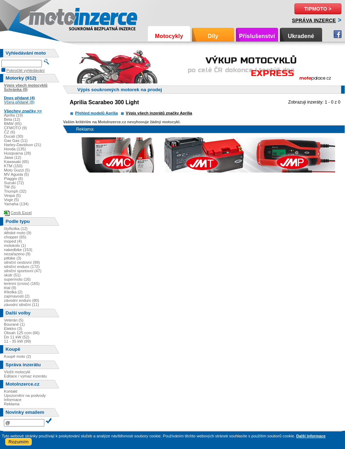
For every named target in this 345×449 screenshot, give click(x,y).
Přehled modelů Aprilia (96, 113)
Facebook (337, 34)
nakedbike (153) (18, 250)
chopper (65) (15, 237)
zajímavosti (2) (17, 296)
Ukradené (301, 36)
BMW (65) (12, 123)
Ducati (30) (13, 136)
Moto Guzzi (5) (17, 170)
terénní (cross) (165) (21, 283)
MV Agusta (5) (16, 174)
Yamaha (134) (16, 204)
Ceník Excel (21, 213)
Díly (213, 36)
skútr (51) (12, 275)
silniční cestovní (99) (22, 262)
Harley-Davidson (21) (22, 145)
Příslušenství (257, 36)
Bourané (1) (14, 324)
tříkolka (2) (13, 292)
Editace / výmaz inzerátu (25, 376)
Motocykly (169, 36)
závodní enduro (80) (21, 300)
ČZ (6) (9, 132)
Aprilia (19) (13, 115)
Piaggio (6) (13, 178)
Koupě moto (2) (17, 356)
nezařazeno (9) (17, 254)
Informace (12, 400)
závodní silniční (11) (21, 305)
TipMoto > (317, 9)
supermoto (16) (17, 279)
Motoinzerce (43, 17)
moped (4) (13, 241)
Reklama (11, 404)
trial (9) (10, 288)
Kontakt (10, 391)
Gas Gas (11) (15, 140)
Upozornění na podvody (25, 395)
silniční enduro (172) (21, 266)
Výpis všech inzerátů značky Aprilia (159, 113)
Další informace (310, 436)
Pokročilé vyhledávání (25, 70)
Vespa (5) (12, 195)
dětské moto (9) (17, 233)
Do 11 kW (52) (16, 337)
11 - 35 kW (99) (17, 341)
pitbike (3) (12, 258)
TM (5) (9, 187)
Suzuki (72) (14, 183)
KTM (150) (13, 166)
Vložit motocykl (17, 372)
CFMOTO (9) (15, 128)
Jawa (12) (12, 157)
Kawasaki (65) (16, 162)
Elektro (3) (13, 328)
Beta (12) (12, 119)
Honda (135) (15, 149)
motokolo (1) (15, 245)
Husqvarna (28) (17, 153)
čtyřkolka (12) (15, 228)
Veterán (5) (13, 320)
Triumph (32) (15, 191)
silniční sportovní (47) (22, 271)
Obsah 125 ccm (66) (21, 333)
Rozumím (18, 441)
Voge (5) (11, 200)
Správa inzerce (314, 20)
